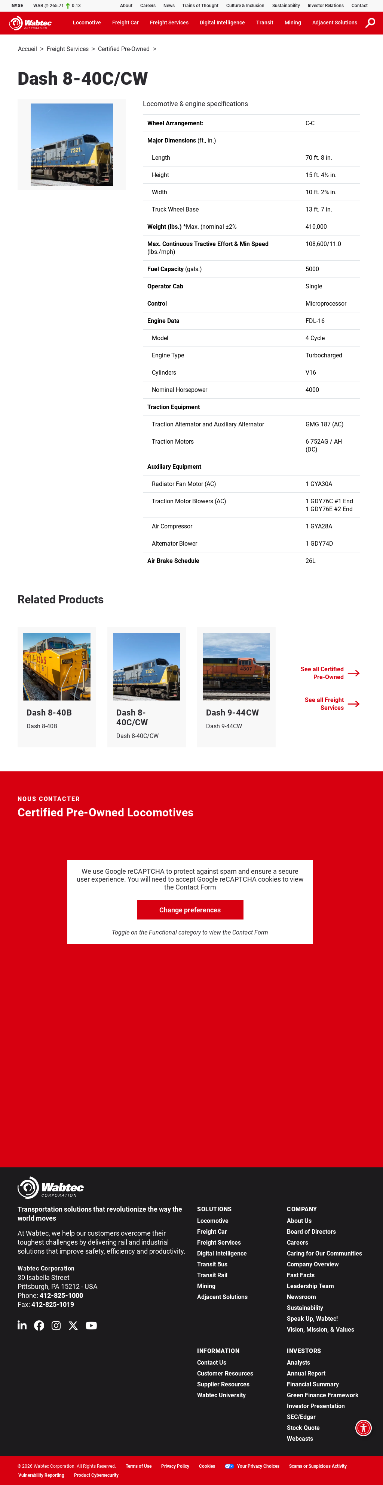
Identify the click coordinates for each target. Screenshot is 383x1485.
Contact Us (211, 1361)
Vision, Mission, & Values (320, 1328)
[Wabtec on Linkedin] (22, 1326)
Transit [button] (264, 23)
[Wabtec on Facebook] (39, 1326)
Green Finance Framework (323, 1394)
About (126, 5)
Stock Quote (303, 1427)
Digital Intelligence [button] (222, 23)
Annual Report (306, 1372)
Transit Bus (212, 1263)
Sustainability (286, 5)
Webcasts (300, 1438)
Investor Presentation (316, 1405)
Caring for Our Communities (324, 1252)
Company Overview (313, 1263)
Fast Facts (301, 1274)
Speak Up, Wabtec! (312, 1318)
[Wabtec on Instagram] (56, 1326)
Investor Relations (326, 5)
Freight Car (212, 1230)
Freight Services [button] (169, 23)
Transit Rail (212, 1274)
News (169, 5)
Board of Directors (311, 1230)
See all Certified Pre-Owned (330, 672)
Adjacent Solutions (222, 1296)
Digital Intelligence (222, 1252)
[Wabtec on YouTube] (91, 1326)
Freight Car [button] (125, 23)
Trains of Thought (200, 5)
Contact (360, 5)
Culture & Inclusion (245, 5)
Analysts (298, 1361)
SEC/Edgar (301, 1416)
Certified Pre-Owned (124, 48)
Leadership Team (310, 1285)
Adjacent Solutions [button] (334, 23)
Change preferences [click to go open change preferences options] (190, 909)
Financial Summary (313, 1383)
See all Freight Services (332, 703)
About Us (299, 1220)
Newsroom (301, 1296)
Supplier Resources (223, 1383)
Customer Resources (225, 1372)
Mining (206, 1285)
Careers (148, 5)
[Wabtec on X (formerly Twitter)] (73, 1326)
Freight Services (68, 48)
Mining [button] (293, 23)
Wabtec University (221, 1394)
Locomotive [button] (87, 23)
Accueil (27, 48)
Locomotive (213, 1220)
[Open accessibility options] (363, 1428)
